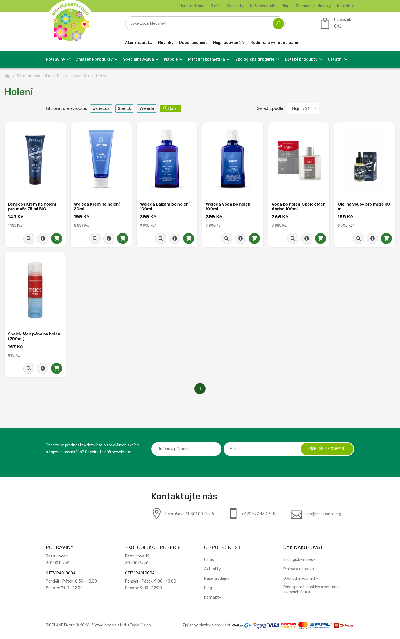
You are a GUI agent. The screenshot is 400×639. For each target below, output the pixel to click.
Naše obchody (262, 6)
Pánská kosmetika (73, 75)
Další (170, 108)
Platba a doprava (298, 569)
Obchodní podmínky (313, 6)
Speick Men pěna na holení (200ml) (35, 337)
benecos (100, 108)
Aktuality (235, 6)
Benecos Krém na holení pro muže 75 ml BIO (32, 207)
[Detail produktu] (42, 238)
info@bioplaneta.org (323, 514)
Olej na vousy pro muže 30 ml (364, 207)
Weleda (146, 108)
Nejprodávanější (229, 42)
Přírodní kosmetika (33, 75)
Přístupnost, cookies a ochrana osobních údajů (311, 590)
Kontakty (345, 6)
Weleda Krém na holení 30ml (97, 207)
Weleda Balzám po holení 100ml (165, 207)
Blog (285, 6)
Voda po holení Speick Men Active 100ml (294, 207)
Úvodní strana (191, 6)
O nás (216, 6)
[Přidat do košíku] (56, 238)
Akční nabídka (138, 42)
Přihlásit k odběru (326, 449)
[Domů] (7, 76)
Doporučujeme (193, 42)
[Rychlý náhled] (28, 238)
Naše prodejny (216, 578)
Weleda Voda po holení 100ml (229, 207)
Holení (101, 75)
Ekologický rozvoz (299, 559)
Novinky (166, 42)
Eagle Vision (140, 625)
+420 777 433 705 (258, 514)
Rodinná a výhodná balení (275, 42)
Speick (124, 108)
